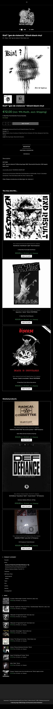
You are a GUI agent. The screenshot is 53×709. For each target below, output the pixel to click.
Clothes (6, 587)
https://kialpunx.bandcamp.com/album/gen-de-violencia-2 (18, 180)
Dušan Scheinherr (38, 703)
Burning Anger (9, 138)
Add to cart (25, 124)
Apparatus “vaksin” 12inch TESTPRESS (26, 313)
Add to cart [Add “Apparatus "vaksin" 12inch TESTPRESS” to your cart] (26, 323)
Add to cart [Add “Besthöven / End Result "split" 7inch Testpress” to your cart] (26, 257)
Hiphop (7, 579)
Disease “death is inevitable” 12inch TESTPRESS (26, 379)
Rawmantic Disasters (19, 138)
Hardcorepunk (8, 577)
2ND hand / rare (8, 575)
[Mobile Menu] (31, 30)
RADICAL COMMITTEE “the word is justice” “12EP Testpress (26, 430)
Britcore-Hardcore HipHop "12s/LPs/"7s (25, 428)
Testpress (38, 244)
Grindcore (29, 134)
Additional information (26, 151)
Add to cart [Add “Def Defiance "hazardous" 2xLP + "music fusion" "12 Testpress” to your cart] (26, 507)
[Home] (3, 39)
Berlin (7, 134)
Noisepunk (40, 134)
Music (33, 130)
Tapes (5, 582)
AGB (37, 701)
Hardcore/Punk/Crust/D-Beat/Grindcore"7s (25, 244)
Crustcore (15, 134)
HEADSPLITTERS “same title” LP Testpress (26, 539)
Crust (11, 134)
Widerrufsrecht (31, 701)
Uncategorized (7, 592)
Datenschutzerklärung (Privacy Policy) (18, 701)
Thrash (4, 136)
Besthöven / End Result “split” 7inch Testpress (26, 246)
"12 (8, 132)
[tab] (26, 148)
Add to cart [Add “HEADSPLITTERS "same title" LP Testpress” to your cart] (26, 549)
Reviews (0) (26, 155)
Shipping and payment (44, 701)
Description (26, 147)
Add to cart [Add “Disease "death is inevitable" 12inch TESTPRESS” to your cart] (26, 390)
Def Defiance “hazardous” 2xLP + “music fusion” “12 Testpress (26, 497)
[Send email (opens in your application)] (26, 2)
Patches (6, 589)
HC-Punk (35, 134)
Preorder (6, 561)
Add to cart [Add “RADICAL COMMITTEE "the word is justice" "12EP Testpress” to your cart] (26, 441)
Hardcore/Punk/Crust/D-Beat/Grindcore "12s (20, 130)
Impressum (6, 701)
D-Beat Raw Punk (22, 134)
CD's (5, 584)
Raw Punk (45, 134)
